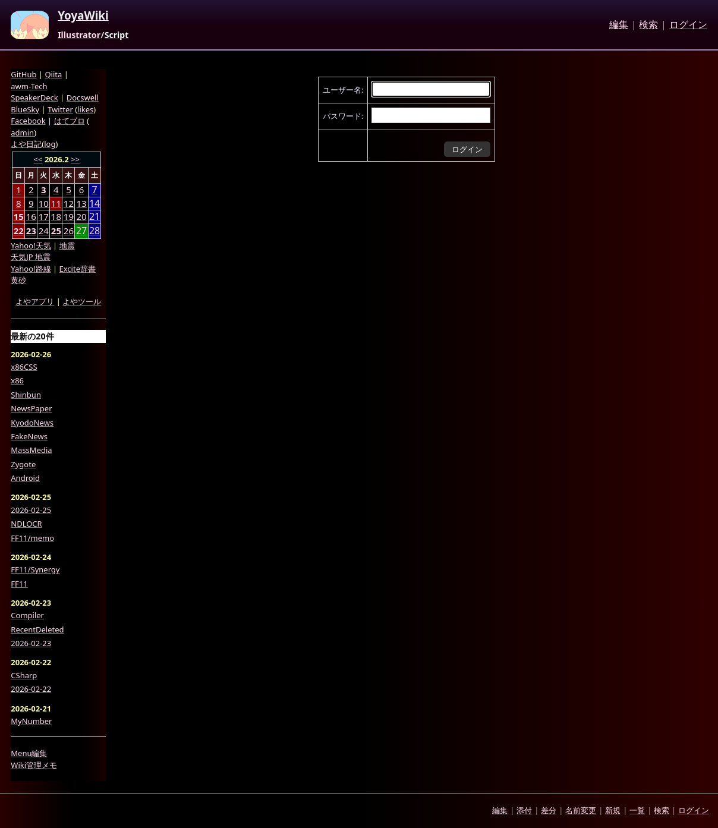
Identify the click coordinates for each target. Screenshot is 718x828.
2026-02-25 (31, 510)
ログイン (688, 25)
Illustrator (79, 35)
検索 (648, 25)
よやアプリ (34, 301)
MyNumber (31, 721)
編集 (618, 25)
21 (94, 216)
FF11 (19, 584)
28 (94, 231)
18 (56, 216)
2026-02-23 (31, 643)
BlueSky (25, 109)
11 (56, 203)
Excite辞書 (77, 268)
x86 (17, 380)
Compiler (27, 615)
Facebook (28, 120)
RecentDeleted (37, 629)
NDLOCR (26, 524)
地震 (67, 245)
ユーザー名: (343, 89)
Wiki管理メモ (34, 765)
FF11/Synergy (35, 569)
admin (22, 132)
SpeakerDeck (34, 97)
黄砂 (18, 280)
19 (69, 216)
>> (75, 159)
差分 (548, 810)
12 (69, 203)
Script (117, 35)
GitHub (23, 74)
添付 (524, 810)
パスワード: (343, 116)
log (49, 143)
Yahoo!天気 (31, 245)
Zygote (23, 464)
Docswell (83, 97)
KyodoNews (32, 422)
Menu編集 (29, 753)
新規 (613, 810)
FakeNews (29, 436)
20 (82, 216)
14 (94, 203)
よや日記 (26, 143)
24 (44, 231)
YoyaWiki (83, 16)
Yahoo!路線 (31, 268)
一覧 (637, 810)
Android (25, 478)
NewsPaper (31, 408)
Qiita (53, 74)
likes (85, 109)
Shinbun (26, 395)
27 (81, 231)
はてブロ (69, 120)
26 (69, 231)
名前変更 (580, 810)
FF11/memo (32, 538)
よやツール (81, 301)
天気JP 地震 (31, 256)
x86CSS (24, 367)
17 (44, 216)
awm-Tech (29, 86)
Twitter (60, 109)
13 (82, 203)
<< (38, 159)
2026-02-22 (31, 689)
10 (44, 203)
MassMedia (31, 450)
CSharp (24, 675)
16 (31, 216)
